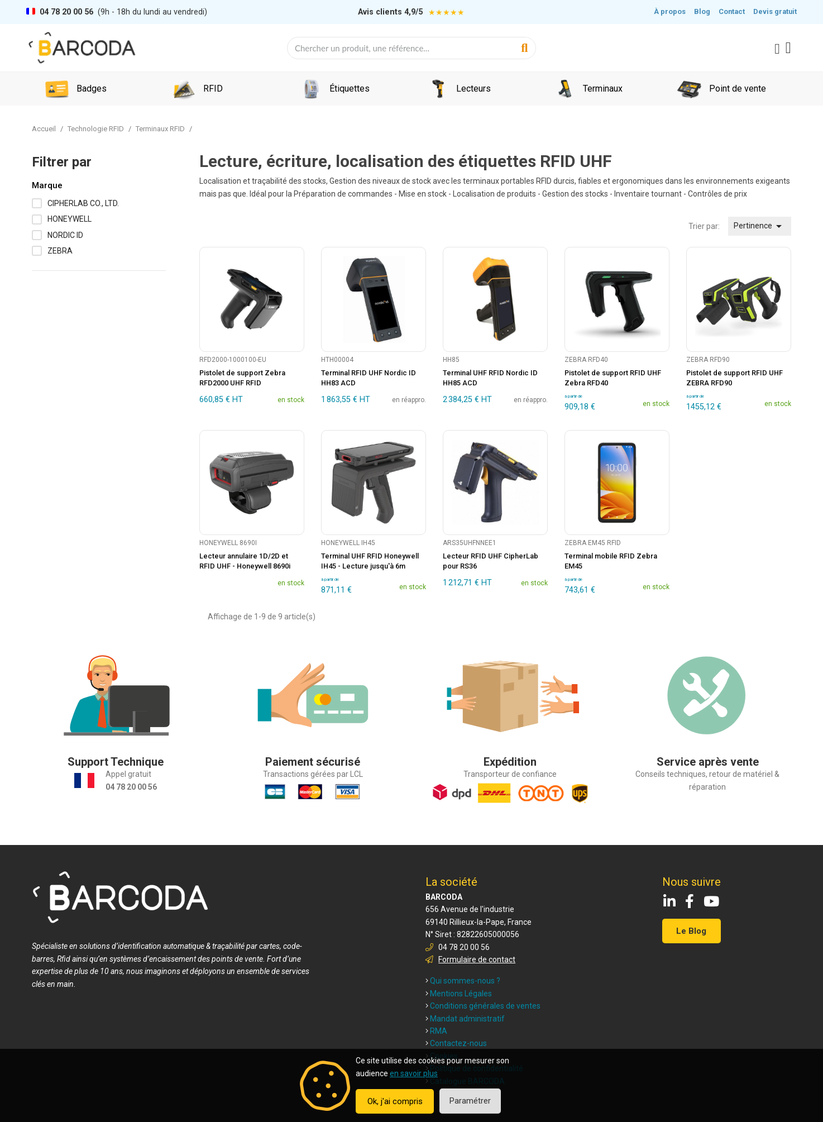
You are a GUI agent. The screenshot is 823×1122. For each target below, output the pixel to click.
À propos (670, 11)
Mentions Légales (458, 993)
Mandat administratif (465, 1018)
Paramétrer (470, 1101)
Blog (702, 11)
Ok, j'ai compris (395, 1101)
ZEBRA (60, 250)
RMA (436, 1030)
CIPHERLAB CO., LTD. (83, 203)
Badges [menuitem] (91, 88)
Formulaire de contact (476, 959)
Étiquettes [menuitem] (349, 88)
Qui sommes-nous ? (462, 980)
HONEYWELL (69, 218)
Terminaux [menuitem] (603, 88)
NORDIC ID (65, 235)
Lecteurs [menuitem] (473, 88)
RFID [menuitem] (213, 88)
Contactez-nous (456, 1043)
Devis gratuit (775, 11)
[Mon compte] (777, 49)
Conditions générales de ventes (482, 1005)
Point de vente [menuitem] (737, 88)
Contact (732, 11)
